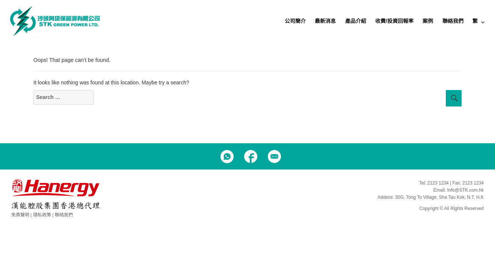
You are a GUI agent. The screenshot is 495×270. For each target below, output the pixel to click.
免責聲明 (20, 215)
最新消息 (325, 21)
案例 (428, 21)
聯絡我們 (452, 21)
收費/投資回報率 (394, 21)
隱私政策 (42, 215)
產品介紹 (355, 21)
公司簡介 (295, 21)
